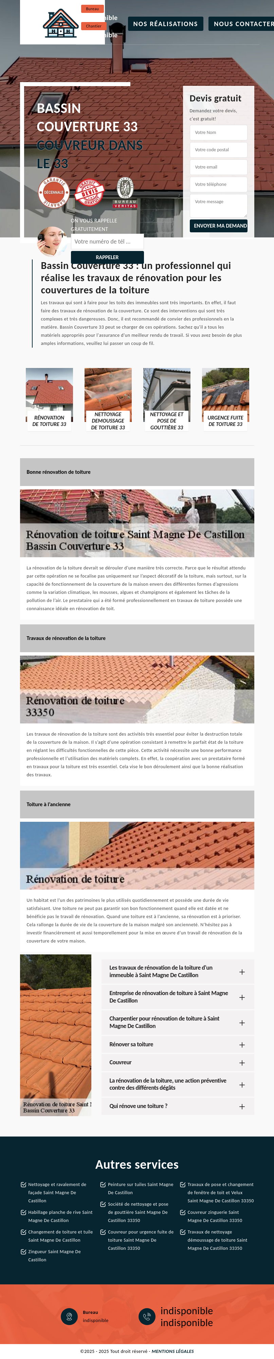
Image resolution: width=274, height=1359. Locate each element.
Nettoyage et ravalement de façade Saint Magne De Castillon (58, 1193)
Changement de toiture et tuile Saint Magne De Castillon (61, 1236)
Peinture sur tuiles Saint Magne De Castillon (140, 1189)
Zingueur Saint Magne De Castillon (55, 1256)
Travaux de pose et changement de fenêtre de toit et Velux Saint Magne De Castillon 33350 (221, 1193)
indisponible (99, 18)
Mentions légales (173, 1351)
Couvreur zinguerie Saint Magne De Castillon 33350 (215, 1216)
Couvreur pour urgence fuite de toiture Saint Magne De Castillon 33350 (140, 1240)
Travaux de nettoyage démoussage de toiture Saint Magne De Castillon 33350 (218, 1240)
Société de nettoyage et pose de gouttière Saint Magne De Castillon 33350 (138, 1212)
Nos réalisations (165, 24)
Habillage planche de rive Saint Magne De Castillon (61, 1216)
